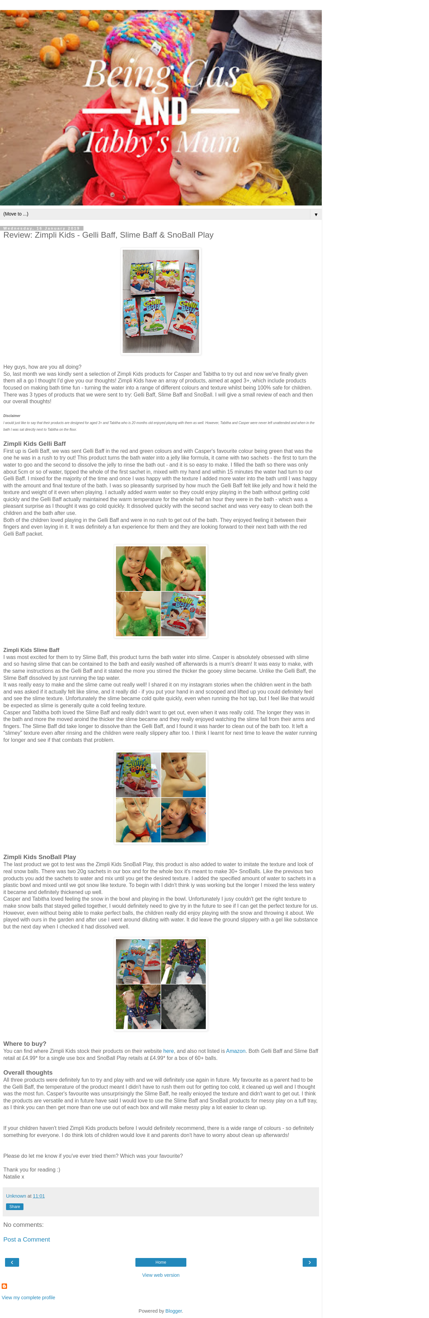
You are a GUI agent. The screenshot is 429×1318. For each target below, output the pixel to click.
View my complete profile (28, 1297)
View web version (161, 1275)
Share (14, 1206)
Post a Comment (26, 1239)
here (168, 1051)
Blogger (174, 1311)
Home (161, 1262)
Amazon (236, 1051)
